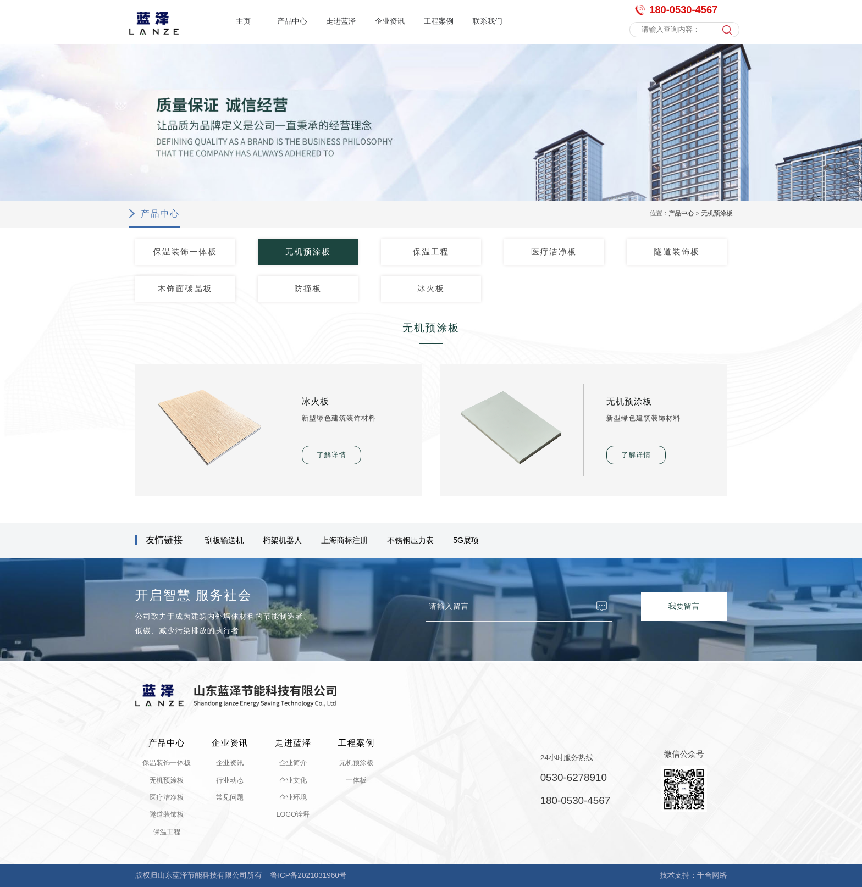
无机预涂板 (716, 213)
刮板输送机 (224, 540)
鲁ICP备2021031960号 (308, 875)
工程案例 (439, 21)
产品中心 (292, 21)
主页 (243, 21)
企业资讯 (390, 21)
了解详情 (331, 455)
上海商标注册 (344, 540)
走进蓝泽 (341, 21)
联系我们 (487, 21)
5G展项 (466, 540)
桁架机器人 (282, 540)
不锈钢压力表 (410, 540)
